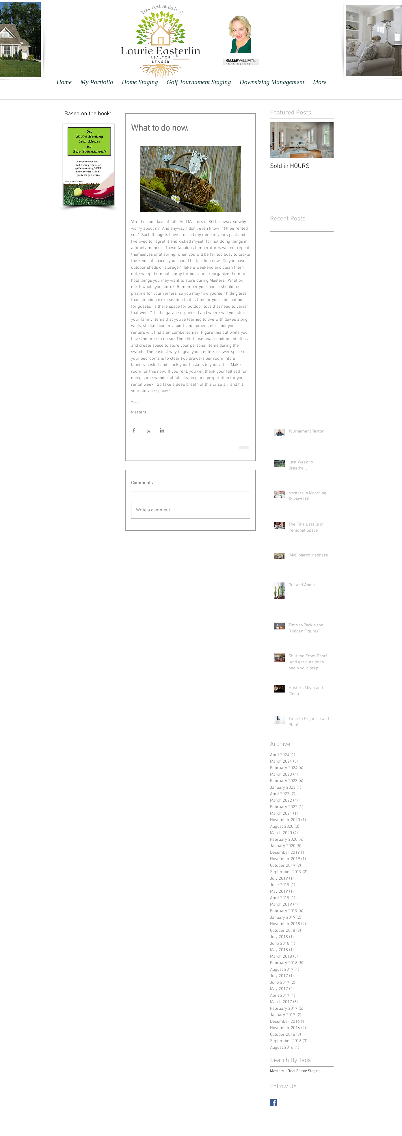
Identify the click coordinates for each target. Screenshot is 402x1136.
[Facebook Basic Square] (273, 1102)
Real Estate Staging (304, 1071)
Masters (138, 412)
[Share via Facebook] (134, 430)
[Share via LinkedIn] (162, 430)
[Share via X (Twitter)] (148, 430)
